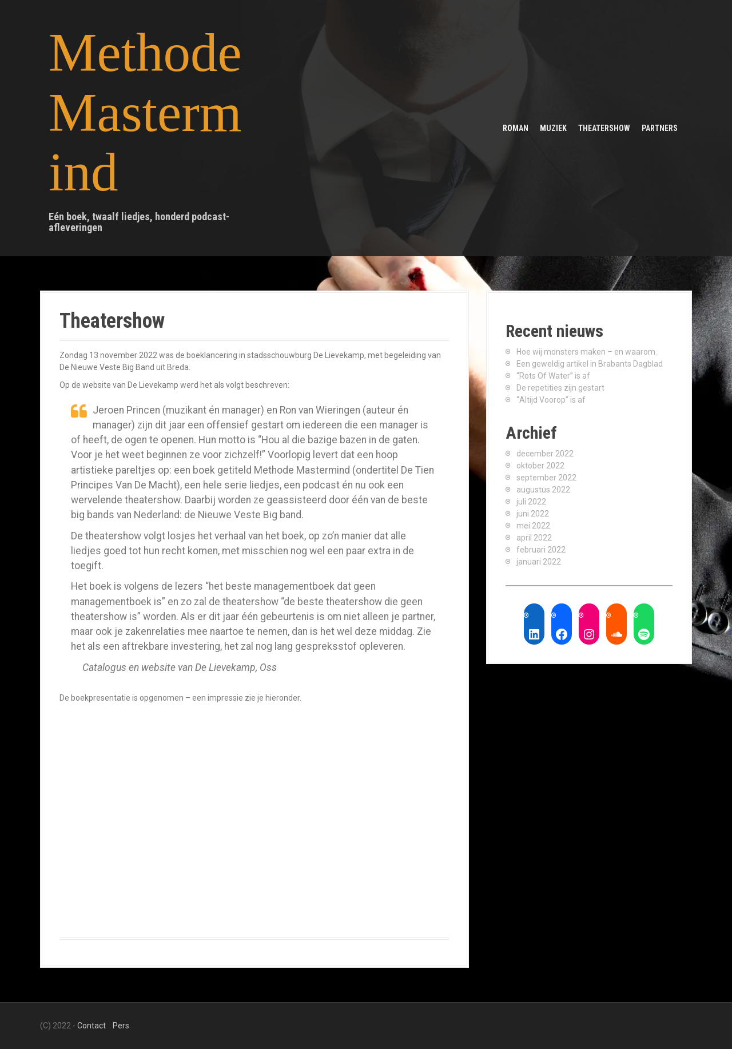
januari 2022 (538, 561)
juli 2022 (531, 501)
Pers (121, 1025)
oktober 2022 (540, 465)
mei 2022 (533, 525)
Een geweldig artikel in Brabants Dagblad (589, 363)
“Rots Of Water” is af (553, 375)
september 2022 (546, 477)
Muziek (553, 128)
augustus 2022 (543, 489)
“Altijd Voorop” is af (551, 399)
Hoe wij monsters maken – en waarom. (586, 351)
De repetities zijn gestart (560, 387)
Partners (660, 128)
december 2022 (545, 453)
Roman (515, 128)
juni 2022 (532, 513)
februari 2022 (541, 549)
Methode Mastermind (145, 112)
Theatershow (604, 128)
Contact (91, 1025)
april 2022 (534, 537)
